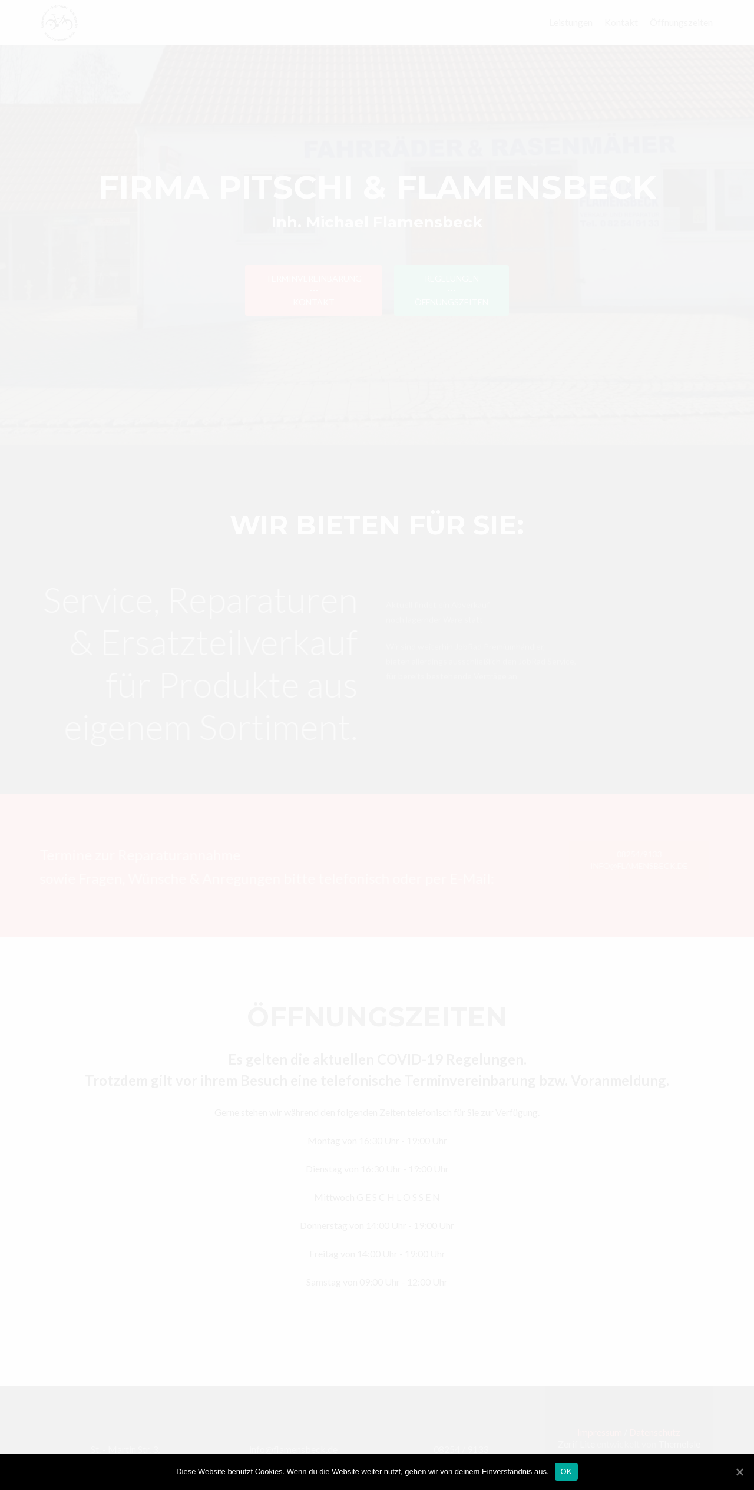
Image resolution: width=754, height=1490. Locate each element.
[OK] (739, 1472)
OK (566, 1471)
